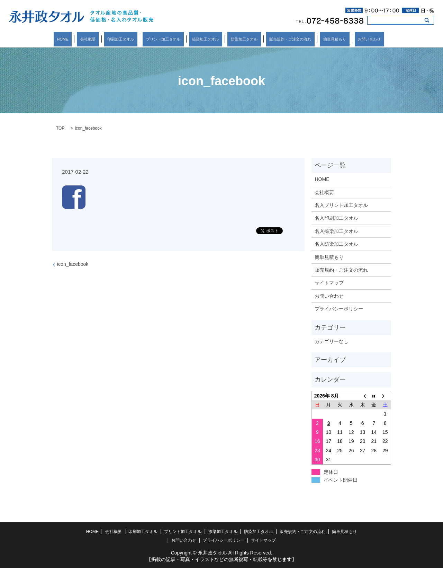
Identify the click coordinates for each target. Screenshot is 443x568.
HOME (89, 39)
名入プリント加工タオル (341, 205)
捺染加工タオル (205, 39)
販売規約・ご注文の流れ (277, 39)
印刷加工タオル (134, 39)
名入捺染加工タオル (336, 231)
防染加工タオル (237, 39)
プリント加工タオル (170, 39)
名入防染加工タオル (336, 244)
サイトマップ (329, 283)
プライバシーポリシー (339, 309)
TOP (60, 128)
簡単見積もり (314, 39)
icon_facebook (72, 264)
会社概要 (108, 39)
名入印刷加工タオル (336, 218)
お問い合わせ (342, 39)
